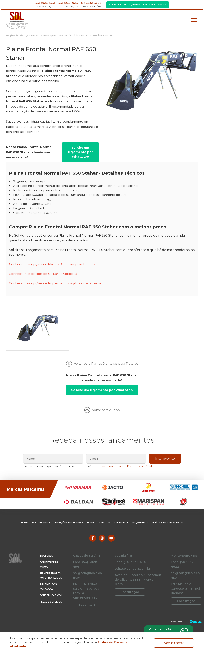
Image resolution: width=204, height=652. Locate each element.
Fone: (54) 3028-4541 (85, 583)
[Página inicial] (15, 35)
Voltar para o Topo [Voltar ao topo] (102, 429)
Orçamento (140, 541)
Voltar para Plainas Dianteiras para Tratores (102, 382)
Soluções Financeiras (68, 541)
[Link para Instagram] (102, 556)
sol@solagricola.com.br (87, 594)
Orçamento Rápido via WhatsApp (166, 631)
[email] (116, 477)
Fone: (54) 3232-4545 (131, 580)
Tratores (46, 574)
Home (24, 541)
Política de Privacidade (167, 541)
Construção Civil (51, 613)
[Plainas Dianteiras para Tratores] (48, 35)
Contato (104, 541)
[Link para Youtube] (111, 556)
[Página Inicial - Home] (17, 17)
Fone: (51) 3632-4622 (183, 583)
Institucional (41, 541)
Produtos (121, 541)
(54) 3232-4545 (68, 2)
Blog (90, 541)
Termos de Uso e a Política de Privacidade (126, 484)
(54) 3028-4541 (45, 2)
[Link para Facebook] (92, 556)
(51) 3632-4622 (91, 2)
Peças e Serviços (51, 620)
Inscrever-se (165, 477)
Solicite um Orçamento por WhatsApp (137, 4)
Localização (88, 624)
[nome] (53, 477)
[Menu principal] (194, 20)
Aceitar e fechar (173, 642)
